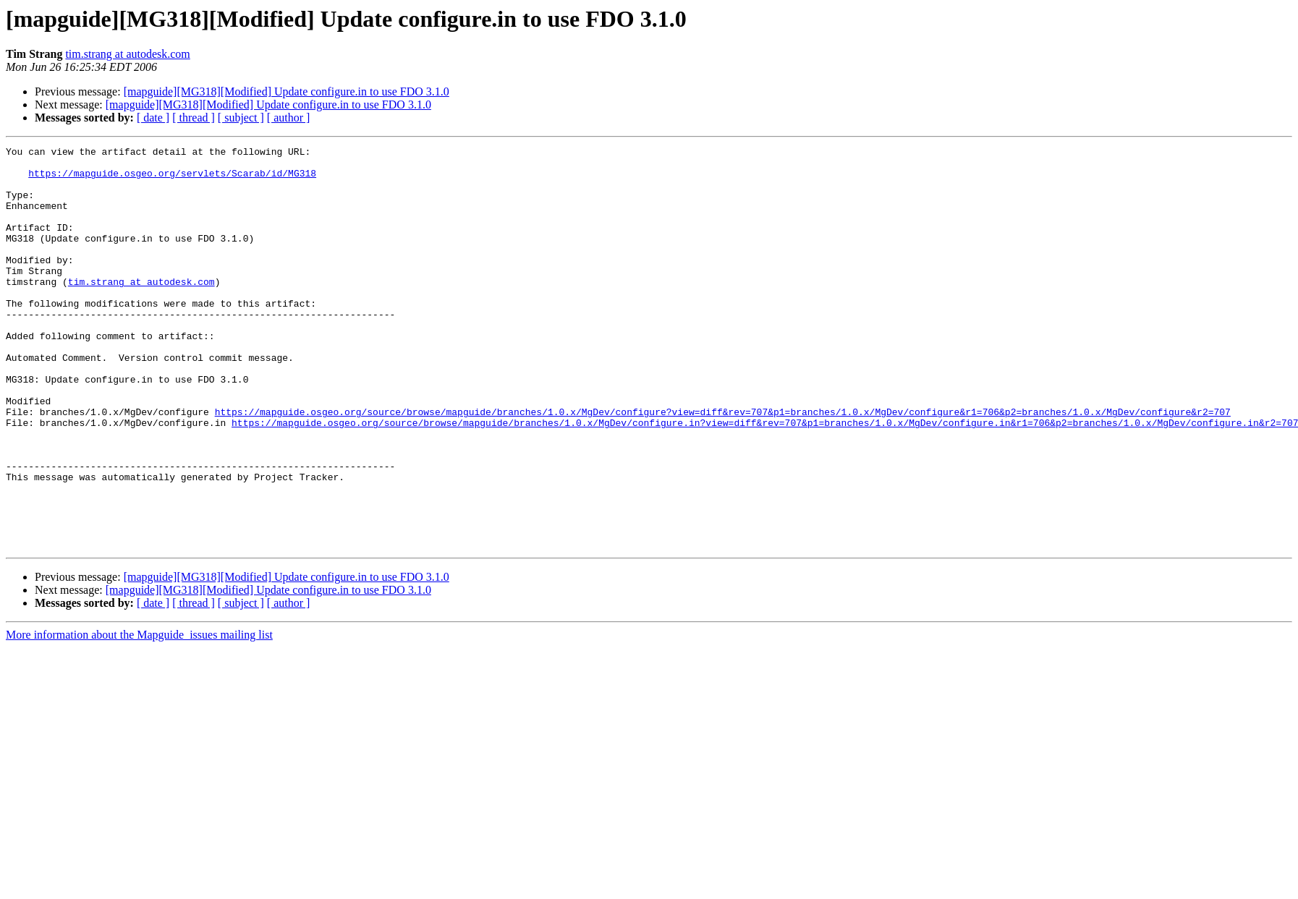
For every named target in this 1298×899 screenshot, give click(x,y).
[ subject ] (241, 117)
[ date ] (153, 117)
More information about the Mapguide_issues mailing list (139, 715)
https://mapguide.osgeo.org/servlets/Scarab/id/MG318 (172, 179)
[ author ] (288, 117)
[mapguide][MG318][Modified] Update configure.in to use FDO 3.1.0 (286, 91)
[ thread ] (193, 117)
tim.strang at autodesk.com (127, 54)
